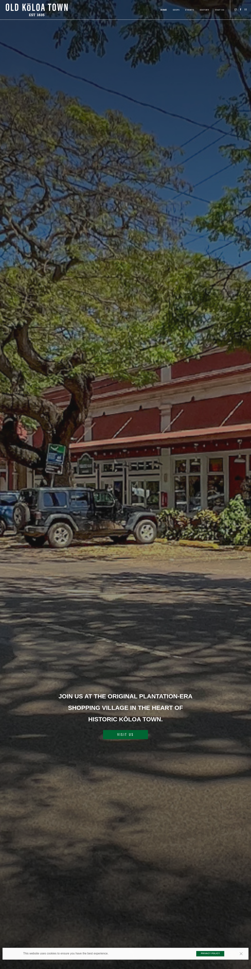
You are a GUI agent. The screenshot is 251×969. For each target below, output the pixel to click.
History (204, 9)
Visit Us (219, 9)
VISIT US (125, 734)
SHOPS (176, 9)
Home (164, 9)
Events (189, 9)
